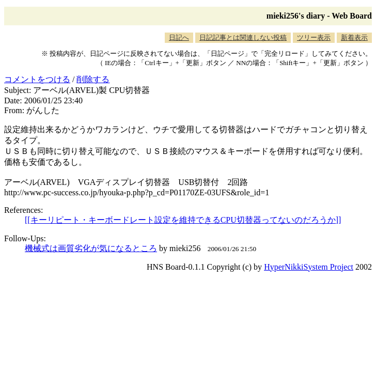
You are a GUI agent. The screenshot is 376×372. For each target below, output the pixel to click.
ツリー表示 (314, 37)
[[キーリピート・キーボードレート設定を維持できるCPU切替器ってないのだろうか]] (183, 219)
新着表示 (354, 37)
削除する (92, 79)
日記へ (179, 37)
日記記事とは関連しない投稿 (243, 37)
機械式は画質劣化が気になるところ (91, 248)
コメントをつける (37, 79)
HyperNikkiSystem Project (308, 266)
